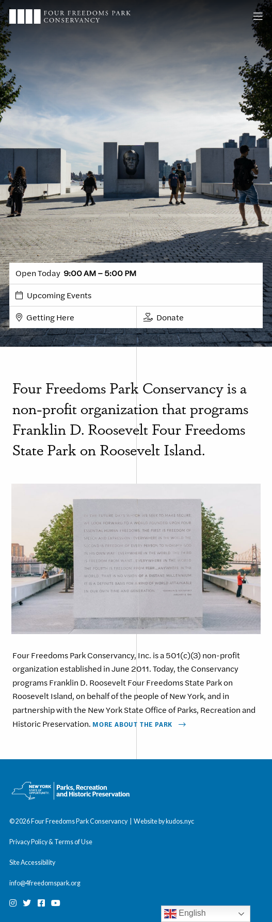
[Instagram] (13, 903)
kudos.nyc (180, 821)
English (185, 914)
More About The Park (132, 724)
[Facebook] (41, 903)
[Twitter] (27, 903)
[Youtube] (55, 903)
